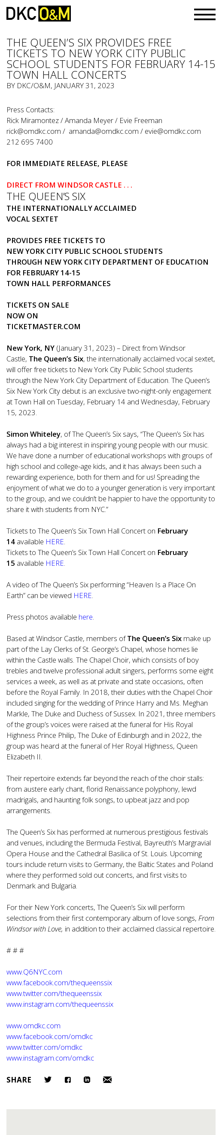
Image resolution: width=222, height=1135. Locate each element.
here (86, 617)
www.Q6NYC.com (34, 972)
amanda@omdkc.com (104, 131)
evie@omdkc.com (173, 131)
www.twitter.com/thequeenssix (54, 993)
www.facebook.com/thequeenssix (59, 982)
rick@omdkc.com (33, 131)
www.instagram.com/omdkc (50, 1058)
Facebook (67, 1079)
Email (107, 1079)
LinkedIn (87, 1079)
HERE (55, 563)
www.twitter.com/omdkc (44, 1047)
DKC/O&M (38, 14)
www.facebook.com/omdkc (49, 1036)
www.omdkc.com (33, 1025)
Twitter (48, 1079)
